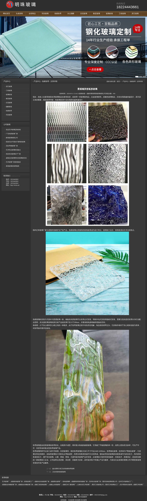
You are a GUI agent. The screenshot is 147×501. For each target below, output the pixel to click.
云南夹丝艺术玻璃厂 (84, 484)
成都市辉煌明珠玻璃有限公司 (96, 93)
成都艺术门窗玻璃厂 (69, 484)
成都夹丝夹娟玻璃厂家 (42, 481)
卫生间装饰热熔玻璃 (59, 472)
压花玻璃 (83, 13)
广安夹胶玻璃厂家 (12, 134)
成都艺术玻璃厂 (138, 484)
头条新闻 (19, 13)
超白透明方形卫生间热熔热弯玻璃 (63, 468)
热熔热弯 (58, 13)
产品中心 (37, 81)
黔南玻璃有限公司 (12, 138)
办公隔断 (70, 13)
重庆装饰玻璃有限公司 (109, 481)
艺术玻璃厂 (5, 481)
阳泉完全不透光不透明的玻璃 (15, 142)
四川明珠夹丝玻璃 (126, 484)
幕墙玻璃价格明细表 (12, 166)
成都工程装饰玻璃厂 (41, 484)
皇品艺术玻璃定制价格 (13, 129)
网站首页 (6, 13)
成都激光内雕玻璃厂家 (9, 484)
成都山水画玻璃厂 (55, 484)
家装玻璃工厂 (28, 481)
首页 (118, 81)
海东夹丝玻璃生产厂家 (13, 154)
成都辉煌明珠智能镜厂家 (79, 481)
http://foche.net (68, 497)
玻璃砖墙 (109, 13)
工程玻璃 (122, 13)
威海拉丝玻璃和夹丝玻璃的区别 (16, 158)
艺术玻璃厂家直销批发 (13, 162)
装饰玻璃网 (66, 481)
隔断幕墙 (9, 107)
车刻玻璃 (45, 13)
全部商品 (32, 13)
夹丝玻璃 (71, 500)
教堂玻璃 (96, 13)
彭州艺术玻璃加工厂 (125, 481)
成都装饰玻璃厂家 (17, 481)
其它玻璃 (135, 13)
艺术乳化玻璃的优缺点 (13, 150)
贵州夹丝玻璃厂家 (95, 481)
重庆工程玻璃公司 (98, 484)
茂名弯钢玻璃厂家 (12, 146)
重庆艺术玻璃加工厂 (112, 484)
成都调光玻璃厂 (56, 481)
